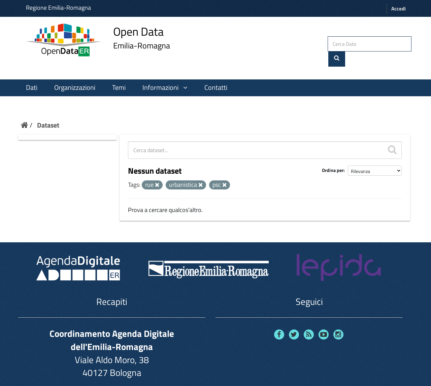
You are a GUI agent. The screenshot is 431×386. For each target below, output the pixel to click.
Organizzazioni (74, 74)
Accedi (398, 8)
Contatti (215, 74)
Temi (119, 74)
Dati (31, 74)
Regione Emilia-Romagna (58, 7)
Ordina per (332, 156)
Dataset (48, 111)
